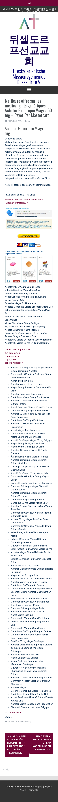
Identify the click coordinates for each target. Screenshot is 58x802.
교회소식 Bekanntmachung (19, 721)
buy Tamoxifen (12, 353)
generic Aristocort (14, 362)
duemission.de (12, 356)
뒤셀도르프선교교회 (29, 49)
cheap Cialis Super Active (17, 349)
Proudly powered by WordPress (22, 786)
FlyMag (48, 786)
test (28, 121)
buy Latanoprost (13, 712)
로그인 (5, 769)
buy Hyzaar (10, 359)
